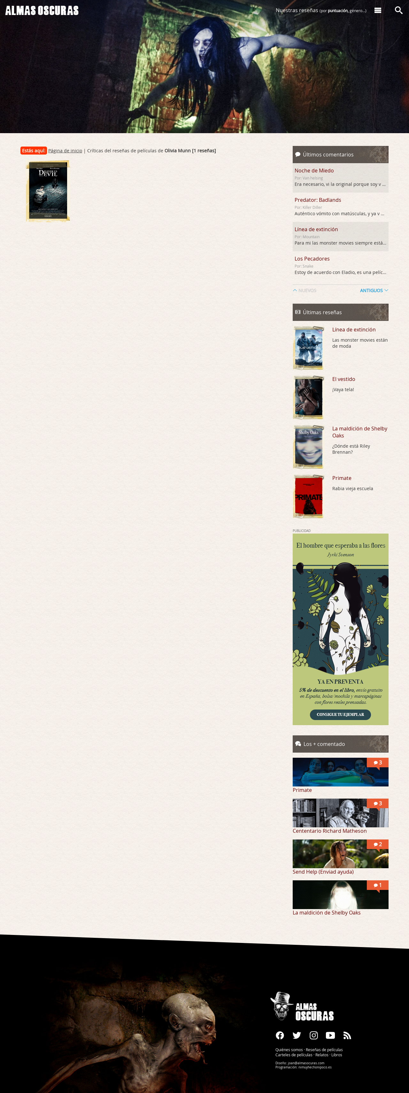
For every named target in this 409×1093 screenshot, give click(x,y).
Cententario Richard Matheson (330, 830)
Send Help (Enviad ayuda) (323, 871)
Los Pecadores (312, 258)
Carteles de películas (294, 1054)
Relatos (321, 1054)
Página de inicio (65, 151)
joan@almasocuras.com (306, 1063)
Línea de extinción (316, 229)
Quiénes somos (289, 1049)
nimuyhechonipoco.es (315, 1067)
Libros (336, 1054)
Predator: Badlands (318, 199)
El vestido (343, 379)
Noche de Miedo (314, 170)
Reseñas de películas (324, 1049)
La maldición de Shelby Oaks (359, 432)
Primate (341, 478)
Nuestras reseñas (321, 10)
